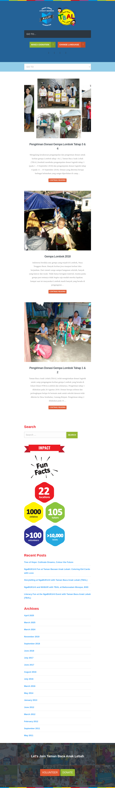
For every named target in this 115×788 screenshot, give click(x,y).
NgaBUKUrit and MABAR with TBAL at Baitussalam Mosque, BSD (56, 587)
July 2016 (29, 679)
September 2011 (32, 728)
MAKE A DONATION (43, 45)
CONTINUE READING (57, 180)
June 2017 (29, 665)
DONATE (67, 772)
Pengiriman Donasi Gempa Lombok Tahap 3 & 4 (57, 146)
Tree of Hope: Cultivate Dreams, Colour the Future (48, 562)
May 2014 (28, 693)
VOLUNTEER (50, 772)
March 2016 (29, 686)
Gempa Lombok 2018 (57, 256)
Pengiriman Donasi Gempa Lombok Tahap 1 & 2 (57, 370)
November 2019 (31, 636)
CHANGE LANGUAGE (72, 45)
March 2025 (29, 622)
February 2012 (31, 721)
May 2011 (28, 735)
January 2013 (30, 700)
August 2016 (30, 672)
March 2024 (29, 629)
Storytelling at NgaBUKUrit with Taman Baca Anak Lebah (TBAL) (55, 580)
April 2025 (29, 615)
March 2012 (29, 714)
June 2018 (29, 651)
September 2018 (32, 643)
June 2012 (29, 707)
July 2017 (29, 658)
